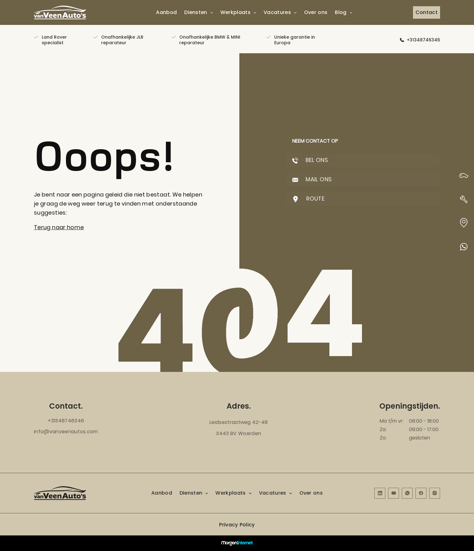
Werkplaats (235, 12)
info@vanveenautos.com (66, 431)
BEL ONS (310, 160)
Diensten (195, 12)
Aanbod (166, 12)
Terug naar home (59, 227)
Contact (426, 12)
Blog (340, 12)
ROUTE (308, 198)
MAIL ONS (312, 179)
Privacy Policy (237, 524)
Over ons (316, 12)
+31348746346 (423, 40)
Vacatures (277, 12)
